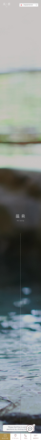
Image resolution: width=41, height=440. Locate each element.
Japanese (26, 5)
